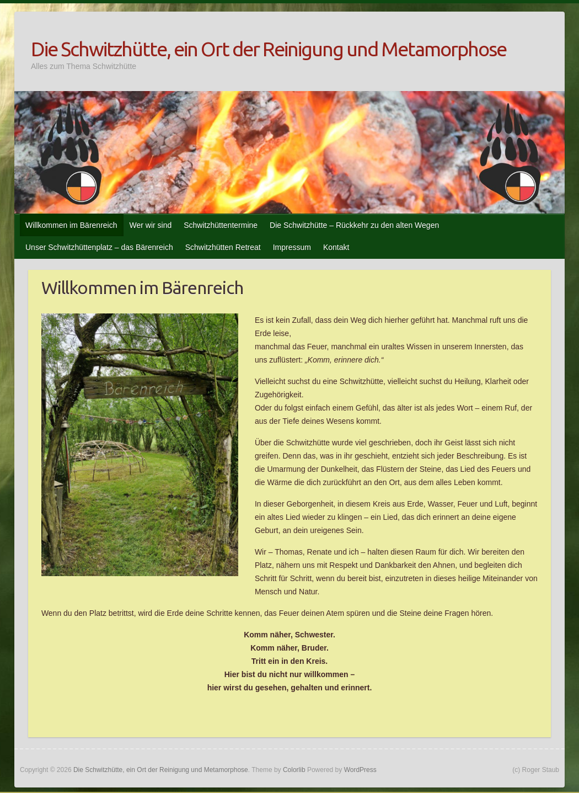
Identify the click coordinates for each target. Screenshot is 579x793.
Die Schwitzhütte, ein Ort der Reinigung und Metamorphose (268, 49)
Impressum (292, 247)
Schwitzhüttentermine (221, 225)
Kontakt (336, 247)
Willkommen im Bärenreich (71, 225)
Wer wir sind (150, 225)
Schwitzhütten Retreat (223, 247)
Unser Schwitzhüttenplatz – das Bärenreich (99, 247)
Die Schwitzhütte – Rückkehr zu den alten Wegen (354, 225)
